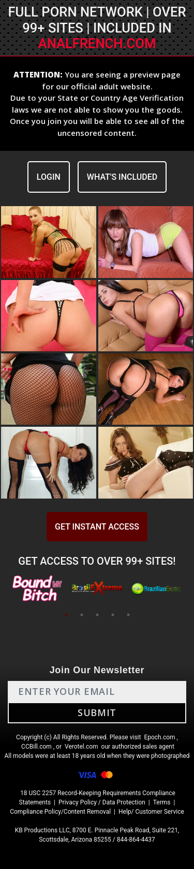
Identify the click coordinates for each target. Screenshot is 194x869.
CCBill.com (36, 746)
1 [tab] (66, 615)
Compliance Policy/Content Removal (60, 811)
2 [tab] (82, 615)
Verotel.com (81, 746)
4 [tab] (113, 615)
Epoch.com (159, 737)
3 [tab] (97, 615)
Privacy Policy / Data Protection (101, 802)
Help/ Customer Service (151, 811)
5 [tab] (128, 615)
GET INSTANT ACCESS (97, 527)
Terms (162, 802)
